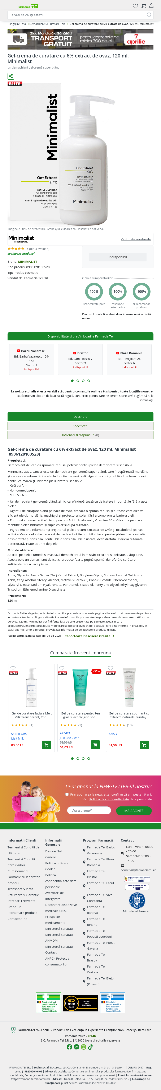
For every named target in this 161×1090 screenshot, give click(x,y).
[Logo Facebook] (69, 1047)
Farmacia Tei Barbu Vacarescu (99, 850)
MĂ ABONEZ (134, 811)
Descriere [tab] (81, 416)
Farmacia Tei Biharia (94, 922)
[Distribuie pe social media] (11, 76)
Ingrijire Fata (18, 24)
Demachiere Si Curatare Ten (47, 24)
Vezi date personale (117, 799)
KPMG (91, 1036)
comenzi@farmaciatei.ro (138, 870)
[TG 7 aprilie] (80, 39)
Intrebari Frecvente (21, 901)
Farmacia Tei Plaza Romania (98, 862)
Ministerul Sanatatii (59, 928)
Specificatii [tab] (80, 426)
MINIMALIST (27, 261)
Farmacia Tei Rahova (94, 910)
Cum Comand (18, 871)
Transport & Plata (20, 889)
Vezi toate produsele (136, 239)
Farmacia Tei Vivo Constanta (97, 898)
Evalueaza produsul (21, 254)
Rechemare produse (22, 912)
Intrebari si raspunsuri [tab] (80, 435)
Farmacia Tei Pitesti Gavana (99, 945)
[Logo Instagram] (83, 1047)
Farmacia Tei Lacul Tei (98, 886)
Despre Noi (53, 851)
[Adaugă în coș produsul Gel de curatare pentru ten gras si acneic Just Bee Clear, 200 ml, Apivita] (95, 744)
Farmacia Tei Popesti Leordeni (97, 933)
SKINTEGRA (19, 734)
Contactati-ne (17, 919)
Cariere (50, 857)
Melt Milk (17, 738)
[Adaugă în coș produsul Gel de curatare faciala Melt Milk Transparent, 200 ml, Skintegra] (46, 745)
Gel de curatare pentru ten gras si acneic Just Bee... (80, 715)
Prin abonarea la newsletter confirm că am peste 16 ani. (111, 794)
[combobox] (80, 15)
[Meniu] (11, 6)
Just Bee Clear (69, 738)
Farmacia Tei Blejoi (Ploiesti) (98, 981)
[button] (72, 380)
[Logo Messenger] (76, 1047)
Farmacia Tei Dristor (94, 874)
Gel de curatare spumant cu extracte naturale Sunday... (129, 715)
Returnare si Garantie (23, 895)
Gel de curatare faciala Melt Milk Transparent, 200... (32, 715)
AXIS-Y (113, 734)
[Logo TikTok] (90, 1047)
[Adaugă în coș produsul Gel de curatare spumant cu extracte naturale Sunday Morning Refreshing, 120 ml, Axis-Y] (144, 745)
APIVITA (65, 733)
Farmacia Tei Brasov (94, 957)
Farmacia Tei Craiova (94, 969)
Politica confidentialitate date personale (61, 881)
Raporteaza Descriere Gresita (89, 636)
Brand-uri (14, 907)
